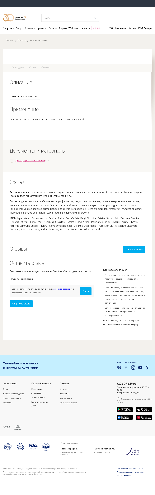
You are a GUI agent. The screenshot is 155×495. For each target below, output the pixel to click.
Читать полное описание (25, 96)
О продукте (18, 67)
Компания (120, 28)
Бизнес (132, 28)
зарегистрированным (62, 289)
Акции (96, 28)
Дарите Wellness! (68, 28)
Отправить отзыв (21, 304)
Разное (53, 28)
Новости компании (11, 398)
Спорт (19, 28)
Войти (86, 291)
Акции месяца (38, 397)
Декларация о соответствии (30, 160)
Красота (41, 28)
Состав (32, 67)
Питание (30, 28)
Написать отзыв (134, 249)
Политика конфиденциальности (130, 472)
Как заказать (66, 398)
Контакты (64, 389)
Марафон (7, 402)
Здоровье (8, 28)
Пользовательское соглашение (130, 469)
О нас (5, 389)
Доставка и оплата (68, 402)
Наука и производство (13, 393)
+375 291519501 (127, 384)
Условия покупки (124, 476)
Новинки (85, 28)
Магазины (64, 393)
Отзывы (45, 67)
